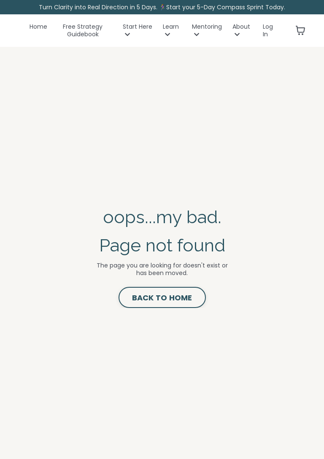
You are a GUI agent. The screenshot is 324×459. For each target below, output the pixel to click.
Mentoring (207, 30)
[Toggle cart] (300, 30)
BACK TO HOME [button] (162, 297)
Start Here (137, 30)
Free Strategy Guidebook (83, 30)
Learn (171, 30)
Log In (268, 30)
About (241, 30)
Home (38, 27)
